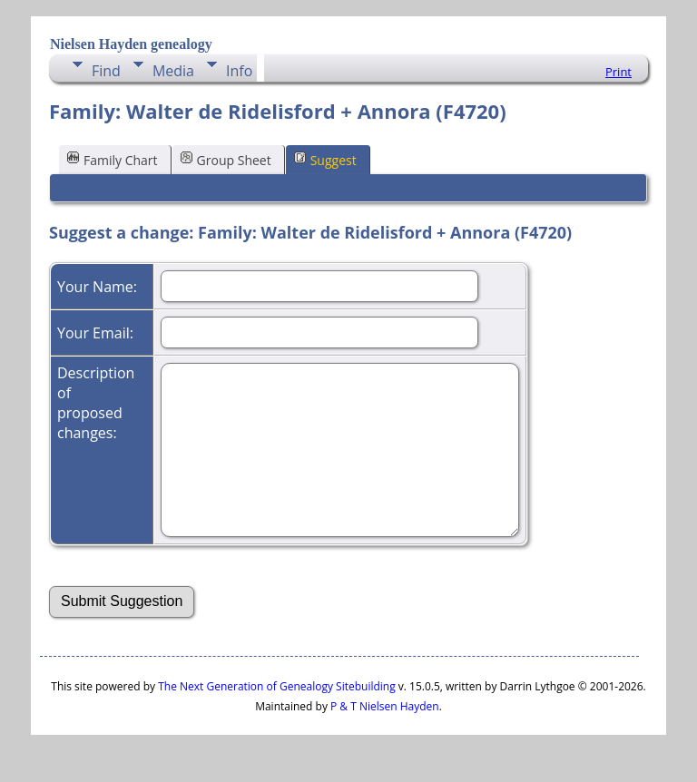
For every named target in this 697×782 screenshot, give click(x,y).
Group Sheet (226, 159)
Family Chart (112, 159)
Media (173, 71)
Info (239, 71)
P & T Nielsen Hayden (384, 706)
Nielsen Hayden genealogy (131, 44)
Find (106, 71)
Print (618, 72)
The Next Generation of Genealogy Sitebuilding (277, 686)
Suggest (325, 159)
